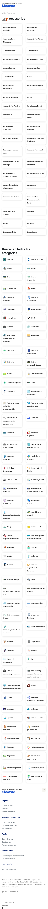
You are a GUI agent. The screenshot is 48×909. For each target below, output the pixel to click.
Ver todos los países (9, 869)
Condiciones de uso (8, 822)
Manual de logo (7, 828)
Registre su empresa (9, 845)
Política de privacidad (9, 825)
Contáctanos (6, 842)
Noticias (5, 809)
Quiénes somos (7, 806)
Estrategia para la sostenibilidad (13, 856)
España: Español (10, 892)
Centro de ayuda (7, 839)
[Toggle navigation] (42, 5)
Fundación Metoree (8, 859)
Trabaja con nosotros (9, 812)
